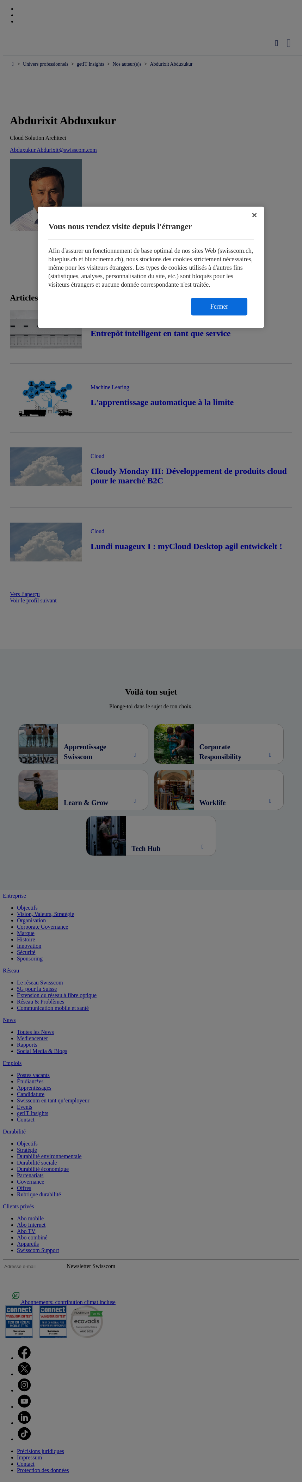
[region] (151, 267)
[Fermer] (254, 215)
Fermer (219, 306)
